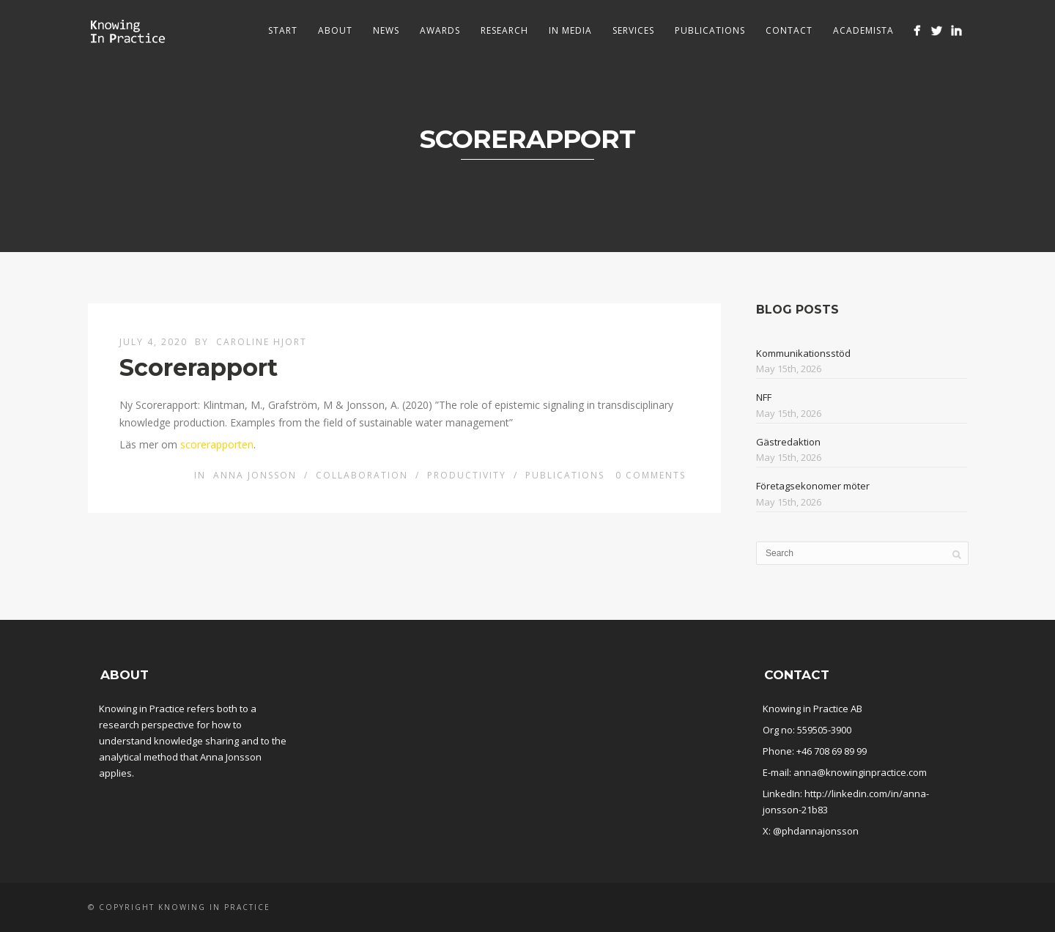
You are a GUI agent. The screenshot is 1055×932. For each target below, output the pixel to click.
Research (504, 30)
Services (633, 30)
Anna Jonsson (255, 475)
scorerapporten (216, 444)
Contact (789, 30)
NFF (763, 397)
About (335, 30)
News (386, 30)
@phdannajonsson (816, 830)
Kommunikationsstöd (803, 353)
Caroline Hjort (261, 342)
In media (570, 30)
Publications (710, 30)
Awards (440, 30)
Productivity (466, 475)
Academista (863, 30)
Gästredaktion (788, 441)
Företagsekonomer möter (813, 485)
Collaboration (362, 475)
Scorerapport (198, 367)
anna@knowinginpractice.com (860, 772)
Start (282, 30)
